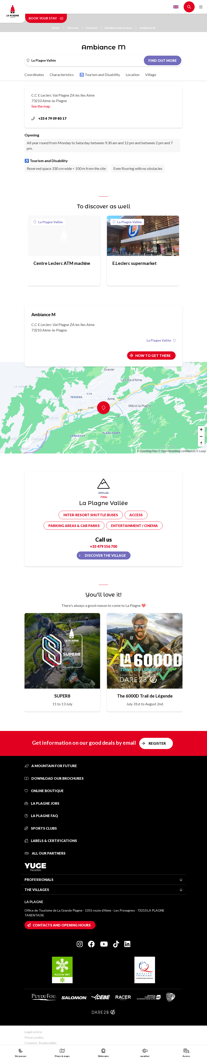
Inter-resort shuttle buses (90, 515)
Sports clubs (41, 828)
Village (150, 74)
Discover (75, 28)
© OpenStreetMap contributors (177, 451)
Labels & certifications (51, 841)
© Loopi (201, 451)
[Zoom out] (201, 436)
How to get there (153, 355)
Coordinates (34, 74)
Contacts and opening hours (62, 925)
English (175, 6)
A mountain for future (51, 766)
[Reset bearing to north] (201, 443)
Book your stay (46, 18)
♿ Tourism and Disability (99, 74)
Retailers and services (121, 28)
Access (136, 515)
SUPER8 (62, 695)
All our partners (45, 853)
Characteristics (62, 74)
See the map (40, 106)
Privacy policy (34, 1037)
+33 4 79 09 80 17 (48, 118)
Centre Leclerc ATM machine (61, 263)
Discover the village (105, 555)
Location (132, 74)
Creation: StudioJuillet (41, 1043)
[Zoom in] (201, 429)
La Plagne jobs (42, 803)
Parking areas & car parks (74, 526)
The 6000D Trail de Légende (145, 695)
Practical (94, 28)
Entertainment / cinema (134, 526)
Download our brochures (54, 778)
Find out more (162, 60)
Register (157, 743)
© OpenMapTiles (147, 451)
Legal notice (33, 1032)
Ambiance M (147, 28)
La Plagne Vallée (48, 222)
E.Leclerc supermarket (134, 263)
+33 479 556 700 (103, 546)
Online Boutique (44, 791)
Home (58, 28)
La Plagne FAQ (41, 816)
